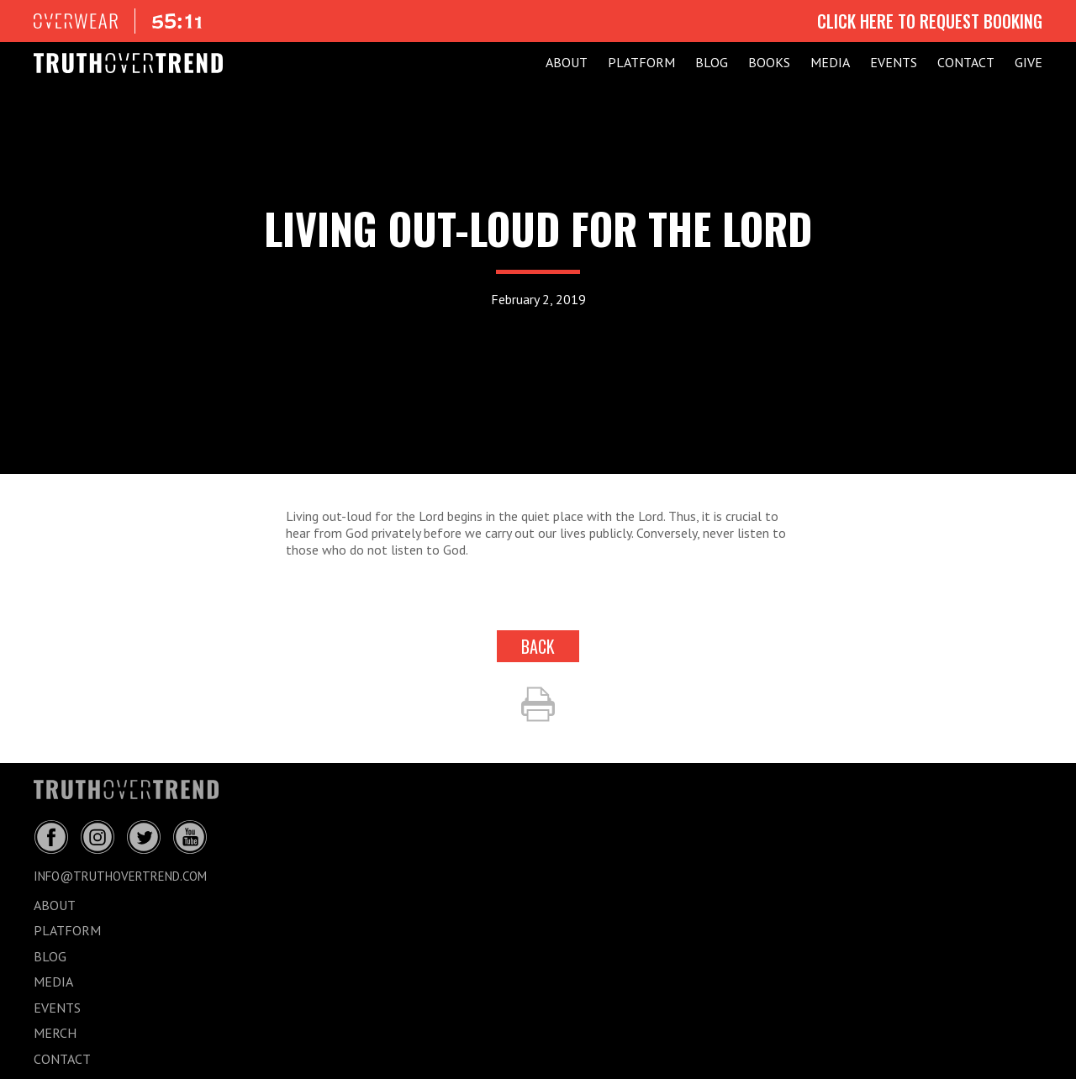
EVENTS (893, 62)
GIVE (1028, 62)
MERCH (55, 1032)
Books (769, 62)
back (538, 646)
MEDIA (830, 62)
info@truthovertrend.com (120, 876)
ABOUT (567, 62)
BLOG (711, 62)
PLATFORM (641, 62)
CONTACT (965, 62)
